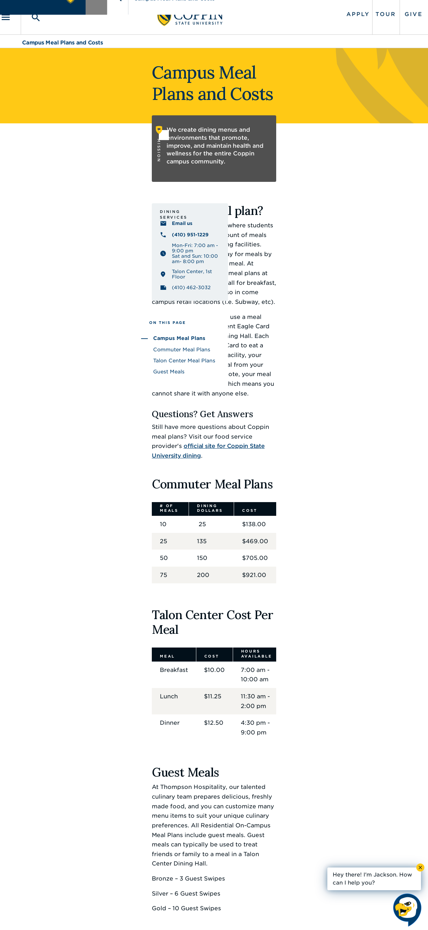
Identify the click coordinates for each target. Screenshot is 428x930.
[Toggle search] (52, 14)
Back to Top (380, 770)
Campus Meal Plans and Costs (62, 36)
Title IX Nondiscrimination (266, 915)
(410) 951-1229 (59, 220)
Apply (336, 11)
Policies (191, 915)
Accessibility (159, 915)
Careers (202, 828)
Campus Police (333, 843)
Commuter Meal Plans (51, 328)
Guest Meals (38, 350)
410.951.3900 (331, 858)
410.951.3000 (58, 836)
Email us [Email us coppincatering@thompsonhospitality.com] (51, 209)
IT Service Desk (212, 858)
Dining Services (54, 199)
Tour (364, 11)
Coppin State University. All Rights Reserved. (84, 915)
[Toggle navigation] (31, 14)
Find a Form (208, 843)
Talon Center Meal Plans (54, 339)
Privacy (218, 915)
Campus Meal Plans (49, 317)
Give (392, 11)
